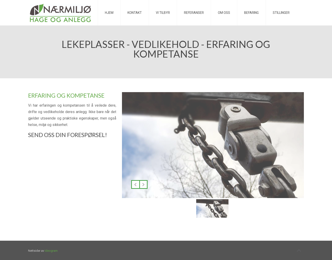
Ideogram (51, 250)
